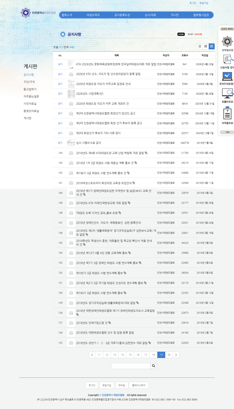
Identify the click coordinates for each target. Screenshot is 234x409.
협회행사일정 (201, 15)
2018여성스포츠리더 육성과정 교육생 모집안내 (104, 183)
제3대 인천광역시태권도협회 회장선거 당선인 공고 (105, 113)
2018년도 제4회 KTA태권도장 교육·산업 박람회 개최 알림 (110, 153)
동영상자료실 (31, 111)
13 (114, 354)
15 (130, 354)
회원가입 (204, 3)
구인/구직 (29, 81)
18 (153, 354)
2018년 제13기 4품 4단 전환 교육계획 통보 (101, 252)
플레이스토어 (138, 385)
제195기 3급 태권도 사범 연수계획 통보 (99, 273)
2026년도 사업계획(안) (89, 93)
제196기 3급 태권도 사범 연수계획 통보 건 (101, 173)
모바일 (121, 385)
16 (138, 354)
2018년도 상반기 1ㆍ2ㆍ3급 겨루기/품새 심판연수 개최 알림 (111, 342)
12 (106, 354)
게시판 (175, 15)
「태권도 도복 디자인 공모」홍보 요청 (97, 212)
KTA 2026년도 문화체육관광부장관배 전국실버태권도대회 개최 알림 (116, 64)
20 (169, 354)
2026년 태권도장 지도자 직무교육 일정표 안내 (103, 83)
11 (99, 354)
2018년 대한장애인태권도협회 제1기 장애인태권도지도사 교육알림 (115, 310)
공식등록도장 (122, 15)
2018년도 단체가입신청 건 (91, 322)
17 (145, 354)
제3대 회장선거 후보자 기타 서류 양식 (98, 133)
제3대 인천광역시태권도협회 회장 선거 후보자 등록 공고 (109, 123)
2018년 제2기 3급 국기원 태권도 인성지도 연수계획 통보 (109, 283)
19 (161, 354)
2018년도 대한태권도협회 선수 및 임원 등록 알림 (105, 332)
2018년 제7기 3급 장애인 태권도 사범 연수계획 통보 (107, 262)
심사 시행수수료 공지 (88, 142)
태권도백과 (93, 15)
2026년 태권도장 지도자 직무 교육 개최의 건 (102, 103)
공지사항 (29, 74)
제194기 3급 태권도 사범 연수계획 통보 (99, 293)
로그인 (193, 3)
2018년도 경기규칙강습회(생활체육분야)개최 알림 (105, 302)
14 (122, 354)
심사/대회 (150, 15)
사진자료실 (30, 103)
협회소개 (67, 15)
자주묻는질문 (31, 96)
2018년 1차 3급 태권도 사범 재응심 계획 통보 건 (105, 162)
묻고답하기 (30, 89)
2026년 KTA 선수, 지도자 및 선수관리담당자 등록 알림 (108, 73)
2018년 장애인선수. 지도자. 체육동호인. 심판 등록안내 (108, 222)
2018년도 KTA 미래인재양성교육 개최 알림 (101, 202)
